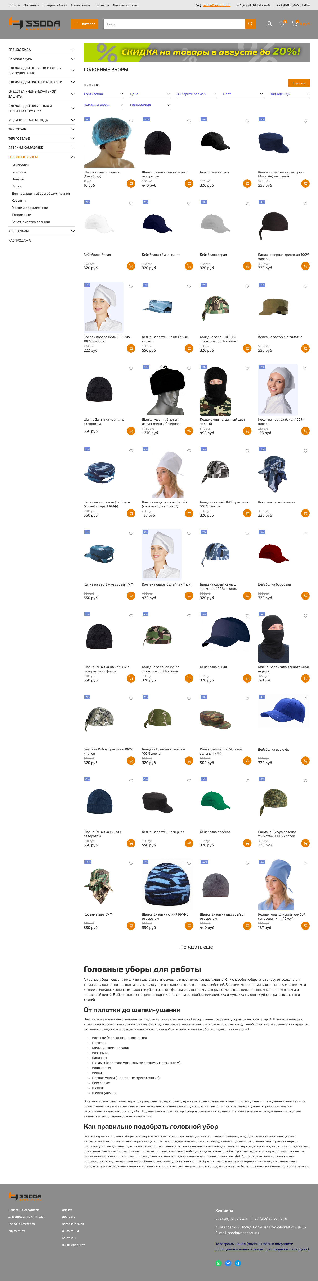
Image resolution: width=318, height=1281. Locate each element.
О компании (80, 5)
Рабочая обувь (20, 59)
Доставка (31, 5)
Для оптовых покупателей (26, 1216)
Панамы (18, 179)
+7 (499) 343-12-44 (253, 5)
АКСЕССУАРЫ (18, 231)
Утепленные (21, 214)
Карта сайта (16, 1231)
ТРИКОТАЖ (17, 129)
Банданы (19, 172)
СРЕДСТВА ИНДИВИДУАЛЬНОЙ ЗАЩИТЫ (32, 93)
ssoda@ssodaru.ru (216, 5)
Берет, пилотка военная (31, 222)
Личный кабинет (126, 5)
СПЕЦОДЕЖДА (19, 49)
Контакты (101, 5)
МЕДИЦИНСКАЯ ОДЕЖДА (28, 120)
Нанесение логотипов (23, 1209)
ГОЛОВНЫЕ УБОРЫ (23, 157)
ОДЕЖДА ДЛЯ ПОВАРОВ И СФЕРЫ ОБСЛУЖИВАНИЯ (35, 70)
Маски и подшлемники (30, 207)
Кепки (16, 186)
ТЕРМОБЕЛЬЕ (19, 138)
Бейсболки (20, 165)
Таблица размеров (21, 1223)
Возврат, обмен (54, 5)
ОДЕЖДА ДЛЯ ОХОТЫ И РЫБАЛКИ (35, 82)
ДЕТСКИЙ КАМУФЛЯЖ (25, 147)
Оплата (14, 5)
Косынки (19, 200)
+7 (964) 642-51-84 (293, 5)
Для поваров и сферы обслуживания (41, 193)
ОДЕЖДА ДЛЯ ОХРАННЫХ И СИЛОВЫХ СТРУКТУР (30, 108)
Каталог (85, 24)
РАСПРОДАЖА (19, 240)
